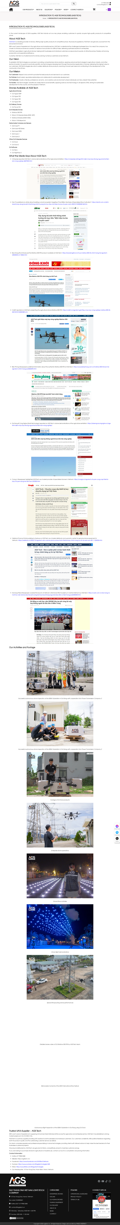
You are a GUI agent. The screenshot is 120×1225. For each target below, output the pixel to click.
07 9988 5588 (105, 3)
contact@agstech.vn (103, 4)
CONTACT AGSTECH (76, 9)
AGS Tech (12, 42)
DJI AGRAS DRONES (56, 1199)
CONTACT (53, 1214)
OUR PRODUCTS (28, 9)
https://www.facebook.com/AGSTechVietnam (33, 1161)
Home (44, 18)
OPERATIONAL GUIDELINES (79, 1194)
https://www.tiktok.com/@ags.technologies (29, 1167)
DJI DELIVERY (54, 1205)
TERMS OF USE (75, 1199)
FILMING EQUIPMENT (56, 1202)
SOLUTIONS (48, 9)
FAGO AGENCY (81, 1223)
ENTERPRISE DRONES (56, 1194)
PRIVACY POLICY (76, 1197)
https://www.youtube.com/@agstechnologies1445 (34, 1164)
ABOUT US (39, 9)
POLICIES (57, 9)
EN (109, 9)
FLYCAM (52, 1197)
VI (106, 9)
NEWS (65, 9)
